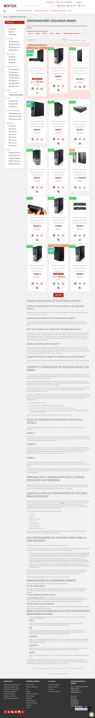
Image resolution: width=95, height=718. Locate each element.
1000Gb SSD (15, 86)
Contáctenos (29, 705)
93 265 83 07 (68, 2)
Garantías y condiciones (32, 693)
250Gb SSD (14, 72)
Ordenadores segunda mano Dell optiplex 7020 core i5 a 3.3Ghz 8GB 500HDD (79, 124)
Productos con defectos (10, 696)
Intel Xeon (14, 50)
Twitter (8, 712)
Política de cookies (31, 700)
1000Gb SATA (15, 83)
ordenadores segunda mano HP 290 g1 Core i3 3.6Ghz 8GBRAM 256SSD (58, 268)
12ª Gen (14, 145)
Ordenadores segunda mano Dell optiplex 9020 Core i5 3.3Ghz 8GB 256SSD (37, 268)
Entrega (28, 691)
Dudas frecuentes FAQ (32, 687)
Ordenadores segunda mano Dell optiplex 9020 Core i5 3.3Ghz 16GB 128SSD (79, 268)
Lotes (70, 10)
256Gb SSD (15, 75)
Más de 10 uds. (16, 152)
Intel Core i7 (15, 47)
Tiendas (28, 707)
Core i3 (30, 33)
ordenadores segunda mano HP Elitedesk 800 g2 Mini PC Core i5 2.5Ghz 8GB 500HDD (37, 220)
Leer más (29, 28)
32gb (13, 62)
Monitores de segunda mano (11, 689)
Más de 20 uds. (16, 155)
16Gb (13, 59)
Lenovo (13, 34)
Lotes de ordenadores (9, 693)
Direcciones (51, 689)
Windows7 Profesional (16, 113)
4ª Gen (13, 129)
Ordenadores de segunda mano (12, 684)
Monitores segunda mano (58, 10)
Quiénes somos (30, 684)
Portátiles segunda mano (41, 10)
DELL (13, 29)
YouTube (15, 712)
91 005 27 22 (59, 2)
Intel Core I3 (15, 41)
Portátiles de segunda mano (11, 687)
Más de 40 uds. (16, 161)
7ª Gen (13, 134)
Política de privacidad (31, 703)
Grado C (14, 106)
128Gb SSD (15, 69)
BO (10, 5)
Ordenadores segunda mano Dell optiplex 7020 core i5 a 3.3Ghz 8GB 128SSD (37, 172)
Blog (27, 689)
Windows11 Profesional (16, 119)
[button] (4, 11)
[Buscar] (40, 6)
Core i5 (37, 33)
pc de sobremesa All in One (36, 598)
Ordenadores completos (72, 33)
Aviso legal (29, 698)
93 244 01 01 (51, 2)
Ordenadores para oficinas (59, 668)
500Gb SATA (15, 78)
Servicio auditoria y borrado (11, 698)
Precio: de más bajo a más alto (78, 40)
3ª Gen (13, 126)
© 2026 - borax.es (47, 716)
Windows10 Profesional (16, 116)
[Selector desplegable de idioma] (79, 2)
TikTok (22, 712)
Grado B (14, 103)
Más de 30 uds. (16, 158)
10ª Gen (14, 140)
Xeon (51, 33)
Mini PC (58, 33)
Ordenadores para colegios (41, 668)
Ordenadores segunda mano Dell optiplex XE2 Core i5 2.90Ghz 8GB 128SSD (58, 124)
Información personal (54, 684)
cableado (62, 503)
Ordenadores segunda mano (24, 10)
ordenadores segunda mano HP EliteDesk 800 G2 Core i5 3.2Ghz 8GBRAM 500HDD (79, 172)
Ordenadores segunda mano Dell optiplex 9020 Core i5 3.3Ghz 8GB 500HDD (58, 70)
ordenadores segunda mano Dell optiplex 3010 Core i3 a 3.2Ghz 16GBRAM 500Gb (37, 124)
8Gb (13, 57)
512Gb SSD (14, 80)
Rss (12, 712)
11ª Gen (14, 142)
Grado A (14, 101)
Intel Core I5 (15, 44)
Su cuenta (51, 681)
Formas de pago (30, 696)
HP (13, 31)
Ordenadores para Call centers (58, 673)
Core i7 (44, 33)
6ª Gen (14, 131)
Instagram (19, 712)
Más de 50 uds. (16, 163)
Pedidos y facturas (53, 687)
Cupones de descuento (54, 691)
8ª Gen (13, 137)
